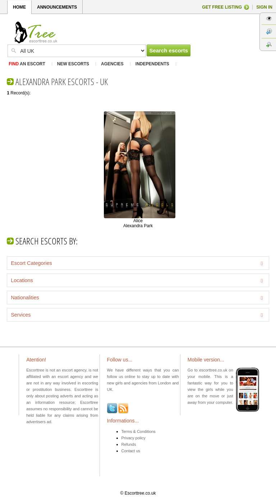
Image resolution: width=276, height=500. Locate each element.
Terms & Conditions (138, 431)
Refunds (128, 444)
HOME (19, 7)
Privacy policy (133, 438)
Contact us (131, 451)
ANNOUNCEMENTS (57, 7)
